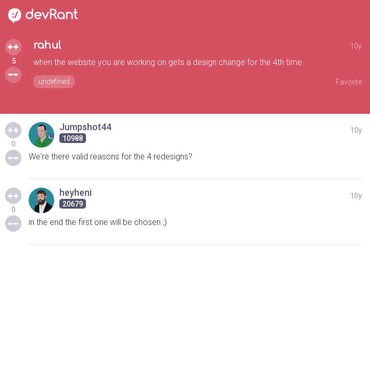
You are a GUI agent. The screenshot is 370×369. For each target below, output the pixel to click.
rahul (47, 45)
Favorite (349, 82)
